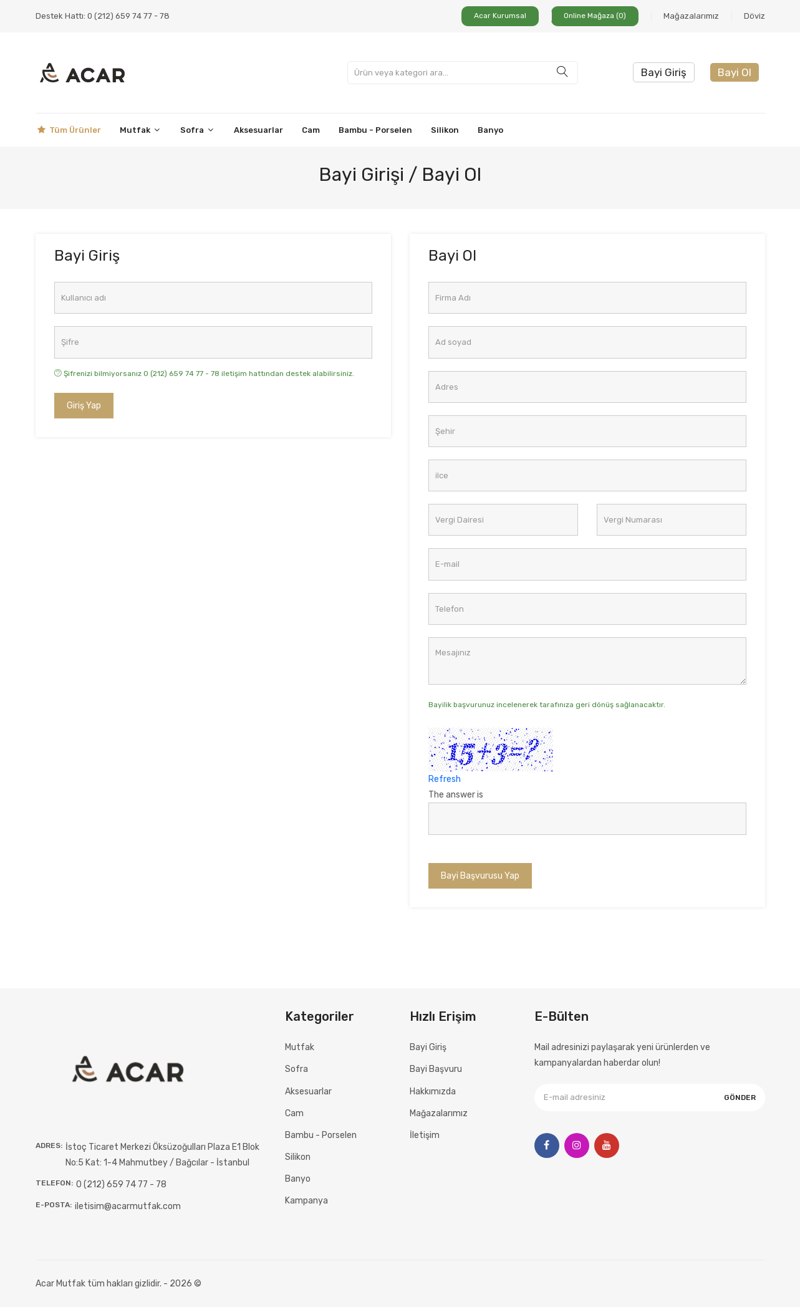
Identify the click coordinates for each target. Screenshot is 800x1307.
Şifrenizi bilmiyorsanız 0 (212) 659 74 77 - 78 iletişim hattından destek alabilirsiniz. (204, 373)
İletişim (425, 1135)
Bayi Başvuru (436, 1069)
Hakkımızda (433, 1091)
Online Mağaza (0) (595, 15)
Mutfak (140, 130)
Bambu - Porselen (375, 130)
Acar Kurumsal (500, 15)
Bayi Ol (734, 72)
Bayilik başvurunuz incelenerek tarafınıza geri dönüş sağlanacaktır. (546, 704)
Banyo (490, 130)
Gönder (740, 1097)
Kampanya (306, 1200)
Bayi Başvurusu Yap (480, 876)
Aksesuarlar (258, 130)
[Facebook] (546, 1145)
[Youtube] (606, 1145)
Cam (311, 130)
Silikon (445, 130)
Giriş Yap (84, 405)
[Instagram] (576, 1145)
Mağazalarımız (691, 16)
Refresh (444, 779)
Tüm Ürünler (68, 130)
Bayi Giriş (664, 72)
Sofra (197, 130)
